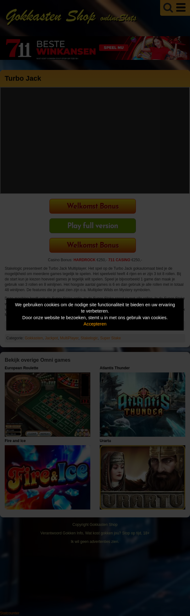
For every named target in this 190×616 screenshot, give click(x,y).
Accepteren (95, 323)
